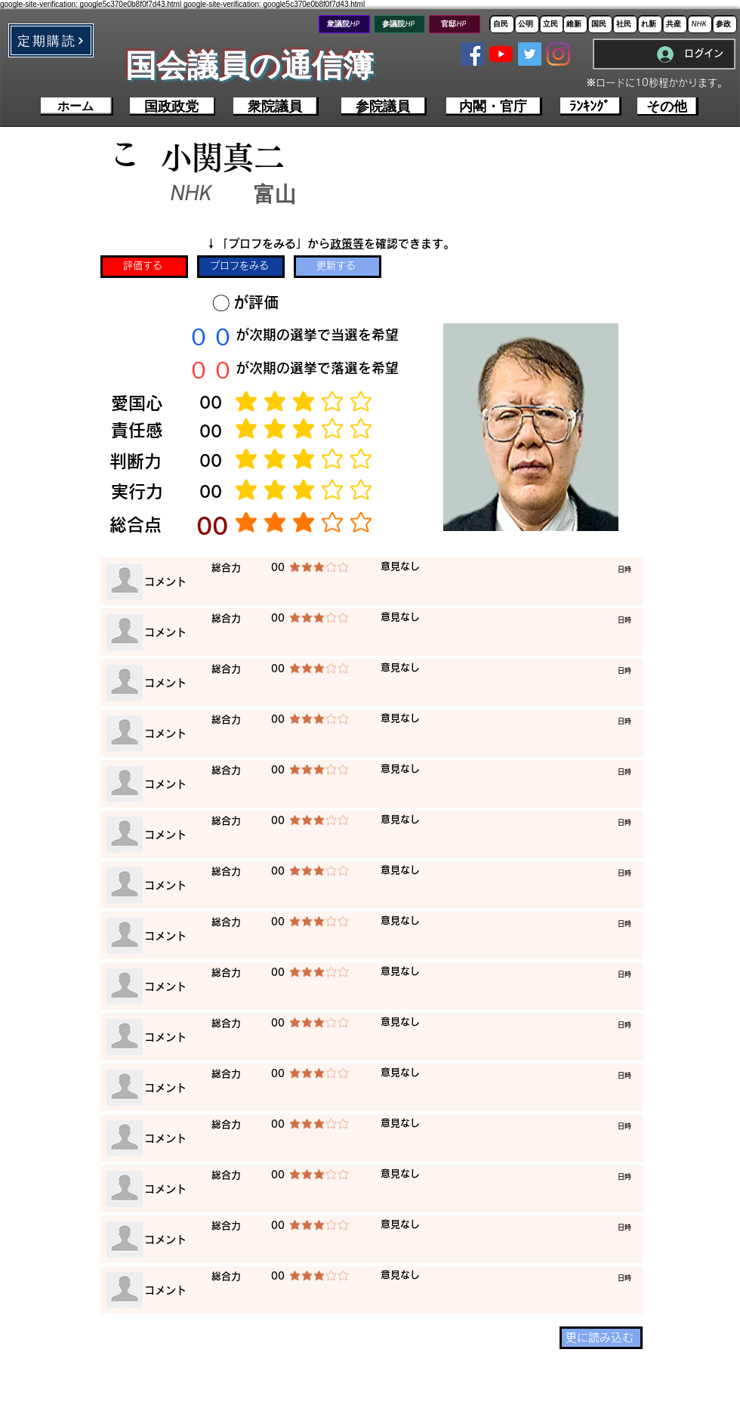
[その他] (667, 106)
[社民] (624, 24)
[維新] (575, 24)
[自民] (501, 24)
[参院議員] (384, 106)
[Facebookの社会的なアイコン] (472, 54)
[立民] (551, 24)
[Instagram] (558, 54)
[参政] (724, 24)
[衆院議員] (276, 106)
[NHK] (699, 24)
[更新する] (337, 266)
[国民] (599, 24)
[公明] (526, 24)
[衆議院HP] (344, 24)
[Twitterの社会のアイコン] (529, 54)
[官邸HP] (454, 24)
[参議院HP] (399, 24)
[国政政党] (172, 106)
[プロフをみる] (241, 266)
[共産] (674, 24)
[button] (51, 40)
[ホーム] (77, 106)
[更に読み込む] (601, 1337)
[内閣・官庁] (494, 106)
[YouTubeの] (501, 54)
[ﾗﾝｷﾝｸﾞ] (590, 106)
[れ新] (649, 24)
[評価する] (144, 266)
